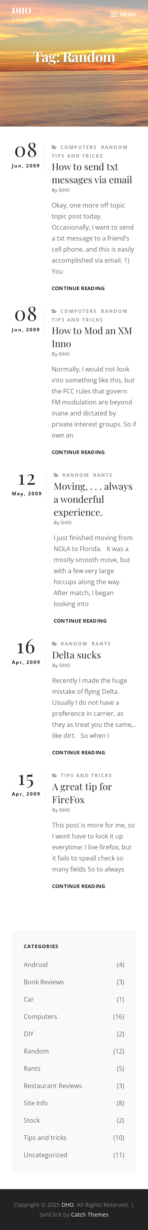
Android (36, 964)
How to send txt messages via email (92, 173)
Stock (32, 1120)
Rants (103, 475)
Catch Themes (90, 1214)
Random (114, 147)
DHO (22, 10)
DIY (29, 1034)
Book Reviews (44, 982)
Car (29, 999)
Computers (78, 147)
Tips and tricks (77, 156)
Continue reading (78, 288)
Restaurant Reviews (53, 1085)
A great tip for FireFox (82, 792)
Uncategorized (45, 1155)
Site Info (36, 1103)
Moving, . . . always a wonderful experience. (93, 499)
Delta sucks (76, 654)
